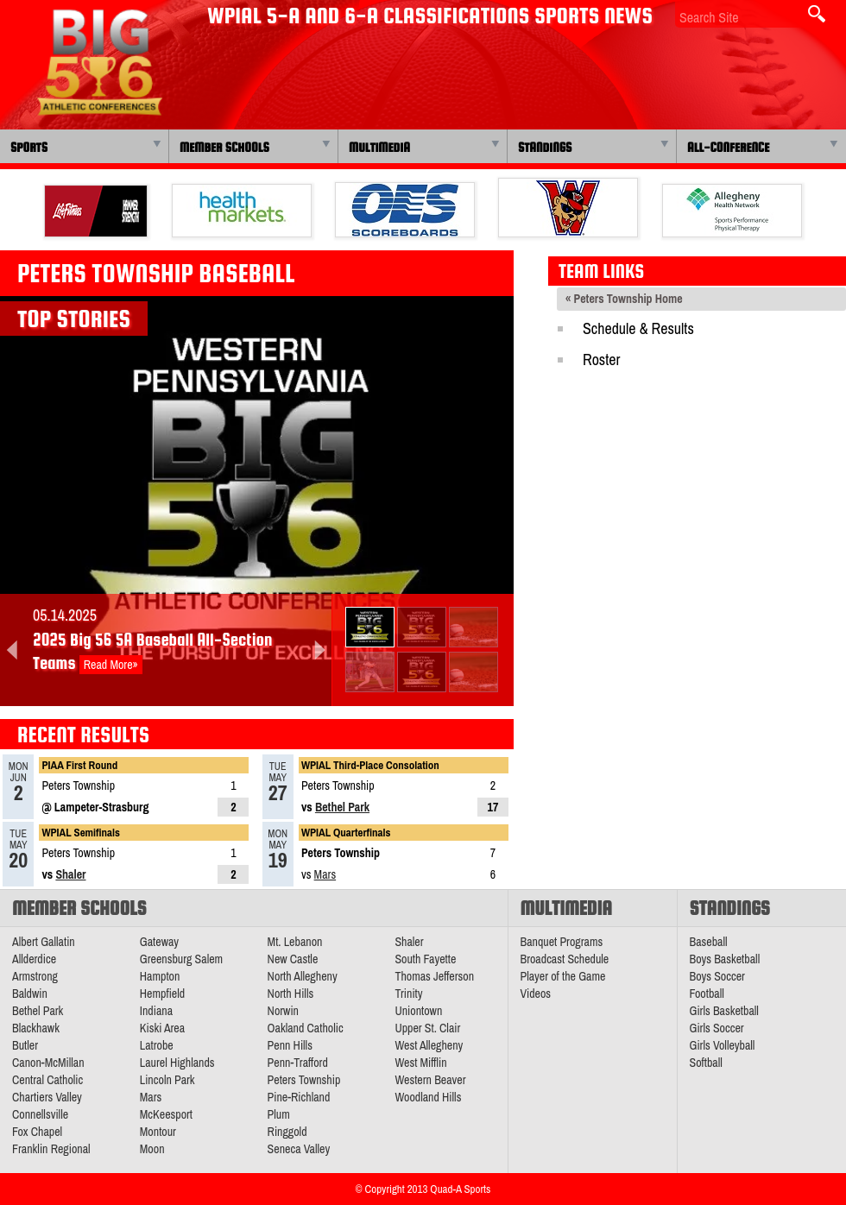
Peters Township (304, 1080)
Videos (536, 993)
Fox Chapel (37, 1131)
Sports (28, 147)
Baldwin (29, 993)
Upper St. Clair (427, 1028)
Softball (706, 1062)
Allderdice (34, 959)
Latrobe (157, 1045)
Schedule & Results (638, 328)
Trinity (408, 993)
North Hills (291, 993)
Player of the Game (563, 976)
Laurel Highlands (177, 1062)
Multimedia (379, 147)
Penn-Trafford (298, 1062)
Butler (25, 1045)
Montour (158, 1131)
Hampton (160, 976)
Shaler (70, 874)
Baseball (709, 941)
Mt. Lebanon (295, 941)
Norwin (283, 1011)
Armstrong (35, 976)
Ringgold (287, 1131)
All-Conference (728, 147)
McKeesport (166, 1114)
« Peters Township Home (624, 298)
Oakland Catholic (306, 1028)
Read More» (111, 664)
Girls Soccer (717, 1028)
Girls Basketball (724, 1011)
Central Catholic (47, 1080)
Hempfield (162, 993)
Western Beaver (430, 1080)
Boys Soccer (717, 976)
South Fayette (425, 959)
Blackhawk (36, 1028)
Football (707, 993)
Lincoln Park (167, 1080)
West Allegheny (429, 1045)
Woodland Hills (428, 1097)
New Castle (293, 959)
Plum (279, 1114)
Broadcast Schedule (565, 959)
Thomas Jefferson (434, 976)
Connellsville (40, 1114)
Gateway (159, 941)
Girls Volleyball (722, 1045)
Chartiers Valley (47, 1097)
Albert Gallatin (43, 941)
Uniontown (418, 1011)
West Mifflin (420, 1062)
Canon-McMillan (48, 1062)
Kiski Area (162, 1028)
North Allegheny (303, 976)
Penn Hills (290, 1045)
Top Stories (73, 318)
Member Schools (224, 147)
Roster (601, 359)
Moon (152, 1149)
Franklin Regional (51, 1149)
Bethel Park (342, 807)
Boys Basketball (725, 959)
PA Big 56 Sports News (99, 63)
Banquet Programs (562, 941)
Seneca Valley (299, 1149)
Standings (544, 147)
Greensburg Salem (181, 959)
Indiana (156, 1011)
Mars (325, 874)
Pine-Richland (299, 1097)
